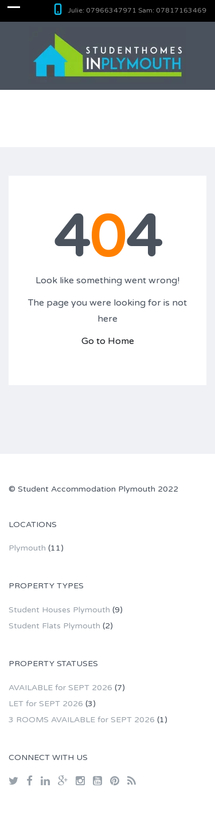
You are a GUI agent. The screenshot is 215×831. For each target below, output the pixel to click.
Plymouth (27, 548)
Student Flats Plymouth (54, 626)
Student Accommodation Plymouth (86, 489)
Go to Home (107, 341)
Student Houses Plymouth (59, 610)
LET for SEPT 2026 (46, 704)
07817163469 (181, 10)
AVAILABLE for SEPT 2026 (60, 687)
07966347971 (111, 10)
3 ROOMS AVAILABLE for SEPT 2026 (82, 720)
